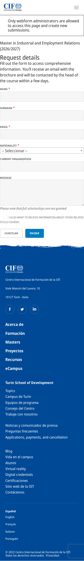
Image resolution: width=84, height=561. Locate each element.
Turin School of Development (29, 382)
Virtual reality (15, 468)
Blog (8, 451)
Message (5, 177)
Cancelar (11, 233)
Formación (15, 333)
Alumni (10, 462)
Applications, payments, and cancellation (36, 437)
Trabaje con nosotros (21, 414)
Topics (10, 390)
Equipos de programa (22, 402)
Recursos (13, 359)
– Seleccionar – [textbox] (14, 150)
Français (10, 524)
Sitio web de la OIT (19, 486)
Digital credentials (19, 474)
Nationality (8, 145)
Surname (6, 108)
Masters (12, 342)
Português (11, 539)
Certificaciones (16, 480)
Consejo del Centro (19, 408)
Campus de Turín (18, 396)
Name (4, 89)
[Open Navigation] (76, 7)
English (9, 517)
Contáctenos (14, 492)
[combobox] (42, 150)
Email (4, 127)
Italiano (10, 531)
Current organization (15, 159)
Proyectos (14, 350)
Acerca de (14, 324)
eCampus (13, 368)
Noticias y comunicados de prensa (31, 425)
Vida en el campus (19, 456)
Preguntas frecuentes (21, 431)
